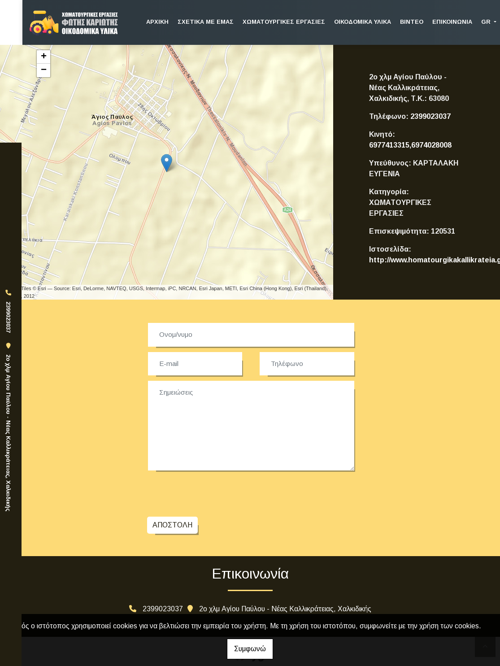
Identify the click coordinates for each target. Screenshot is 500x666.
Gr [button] (486, 21)
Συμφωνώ (250, 649)
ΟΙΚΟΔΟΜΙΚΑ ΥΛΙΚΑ (362, 21)
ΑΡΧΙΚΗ (157, 21)
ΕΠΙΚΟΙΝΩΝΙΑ (452, 21)
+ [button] (44, 57)
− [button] (44, 70)
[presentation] (215, 492)
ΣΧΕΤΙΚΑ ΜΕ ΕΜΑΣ (206, 21)
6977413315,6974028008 (410, 145)
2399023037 (430, 116)
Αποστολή (172, 525)
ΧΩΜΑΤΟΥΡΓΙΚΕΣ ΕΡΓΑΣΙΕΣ (284, 21)
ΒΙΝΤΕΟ (411, 21)
